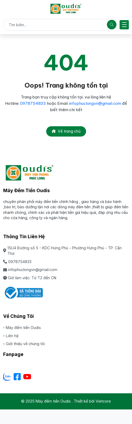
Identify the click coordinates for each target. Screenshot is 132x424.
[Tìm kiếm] (111, 24)
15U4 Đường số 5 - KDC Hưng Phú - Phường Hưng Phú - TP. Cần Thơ (62, 251)
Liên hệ (10, 335)
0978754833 (33, 103)
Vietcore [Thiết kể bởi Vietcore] (103, 401)
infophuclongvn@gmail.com (95, 103)
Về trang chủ (66, 131)
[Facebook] (17, 377)
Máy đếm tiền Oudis (22, 327)
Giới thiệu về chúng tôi (24, 343)
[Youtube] (27, 377)
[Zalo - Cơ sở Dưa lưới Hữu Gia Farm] (7, 377)
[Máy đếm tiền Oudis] (66, 8)
